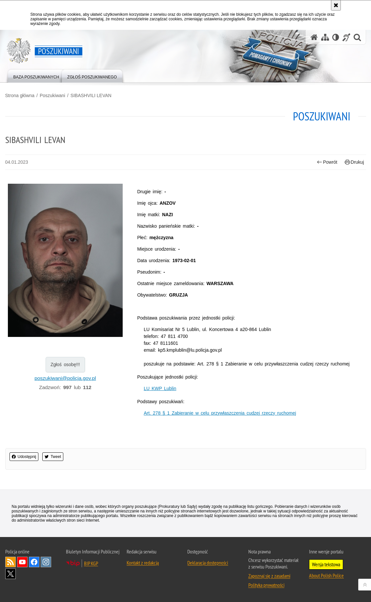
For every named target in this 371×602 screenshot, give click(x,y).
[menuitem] (36, 76)
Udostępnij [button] (24, 456)
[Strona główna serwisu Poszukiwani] (314, 37)
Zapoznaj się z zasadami (269, 575)
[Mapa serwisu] (325, 37)
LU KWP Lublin (160, 388)
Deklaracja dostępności (207, 562)
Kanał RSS (10, 562)
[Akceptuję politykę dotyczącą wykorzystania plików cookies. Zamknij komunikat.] (336, 5)
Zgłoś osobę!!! (65, 364)
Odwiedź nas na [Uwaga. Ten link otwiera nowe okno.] (22, 562)
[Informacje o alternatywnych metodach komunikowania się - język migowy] (346, 37)
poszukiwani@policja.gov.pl (65, 378)
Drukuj (354, 162)
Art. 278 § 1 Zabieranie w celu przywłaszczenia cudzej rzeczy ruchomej (220, 413)
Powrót (327, 162)
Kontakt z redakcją (143, 562)
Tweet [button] (53, 456)
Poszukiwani (52, 95)
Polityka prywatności (266, 585)
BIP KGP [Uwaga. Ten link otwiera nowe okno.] (91, 563)
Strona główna (20, 95)
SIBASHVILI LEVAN (91, 95)
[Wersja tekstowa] (335, 37)
